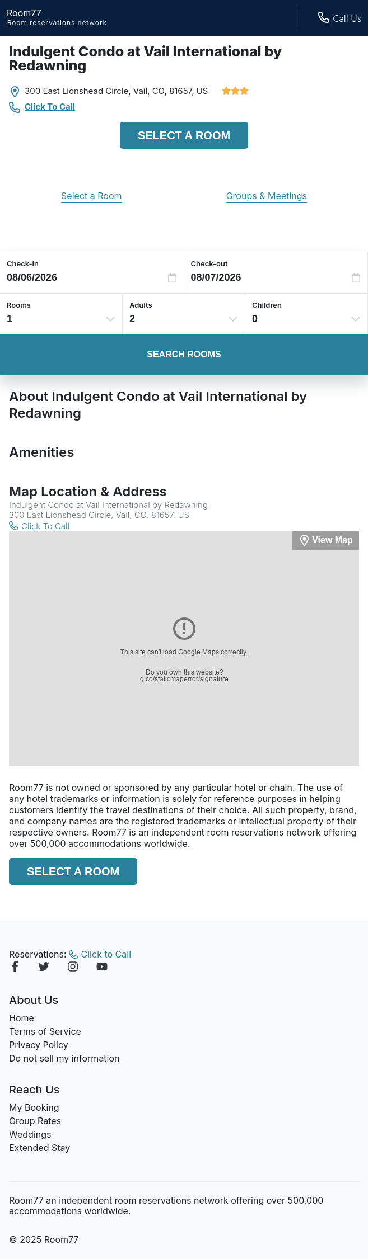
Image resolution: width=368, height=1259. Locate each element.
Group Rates (35, 1120)
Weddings (30, 1134)
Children (267, 304)
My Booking (34, 1107)
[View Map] (325, 540)
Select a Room (184, 135)
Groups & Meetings (266, 195)
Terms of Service (45, 1031)
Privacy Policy (38, 1044)
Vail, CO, (150, 91)
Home (21, 1018)
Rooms (19, 304)
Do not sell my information (64, 1058)
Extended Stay (39, 1147)
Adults (140, 304)
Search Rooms (184, 354)
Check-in (23, 263)
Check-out (209, 263)
